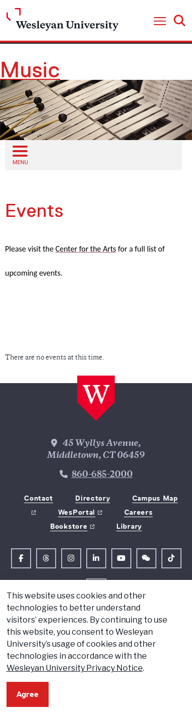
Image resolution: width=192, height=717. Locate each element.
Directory (92, 498)
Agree (28, 694)
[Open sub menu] (20, 155)
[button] (160, 22)
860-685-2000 (102, 475)
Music (30, 69)
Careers (138, 512)
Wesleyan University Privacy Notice (75, 668)
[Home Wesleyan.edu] (62, 22)
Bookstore (68, 526)
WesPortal (76, 512)
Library (129, 526)
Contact (38, 498)
